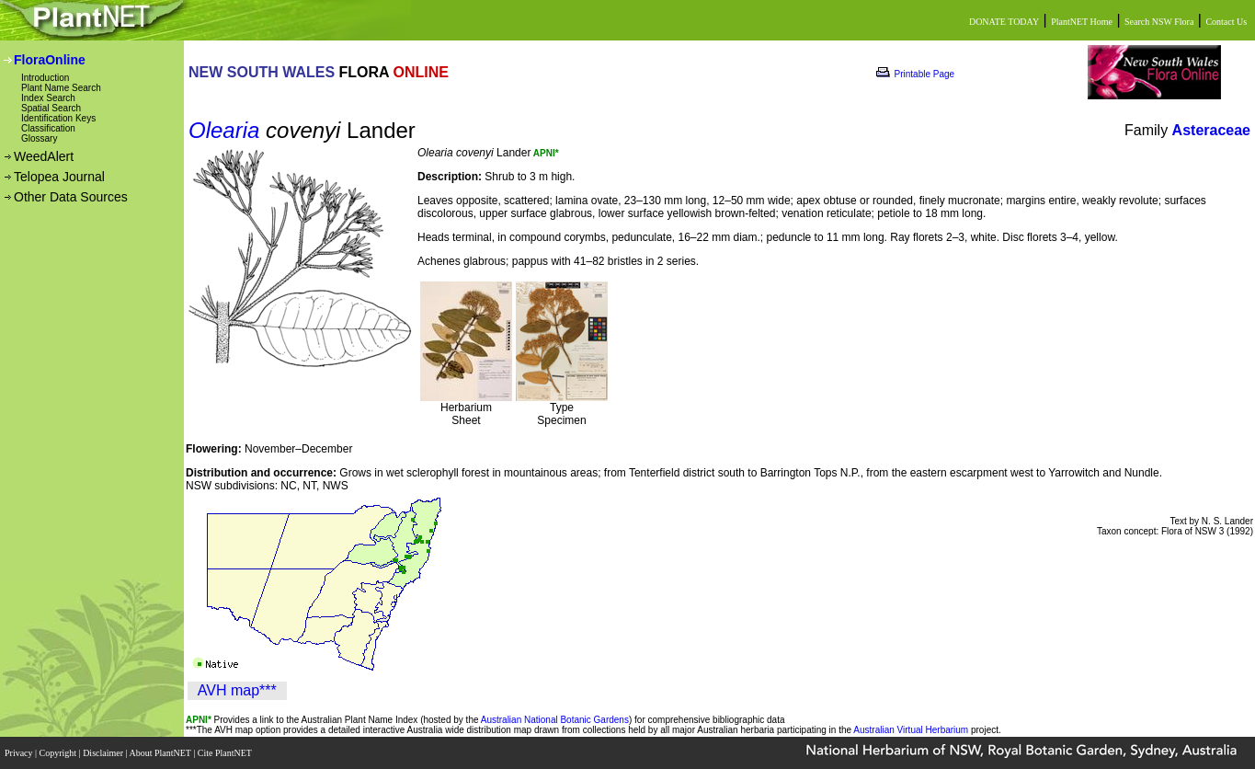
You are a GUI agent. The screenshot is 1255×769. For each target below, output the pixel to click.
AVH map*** (237, 690)
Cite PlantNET (226, 753)
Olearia (223, 130)
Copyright (59, 753)
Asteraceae (1211, 130)
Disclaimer (104, 753)
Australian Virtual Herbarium (910, 730)
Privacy (20, 753)
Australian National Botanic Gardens (555, 720)
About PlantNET (161, 753)
